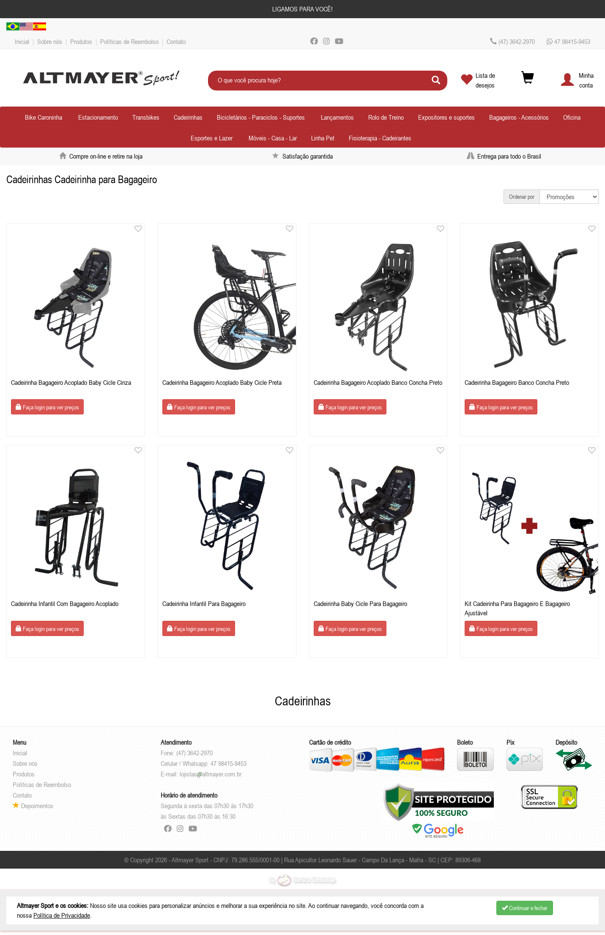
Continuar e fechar (525, 908)
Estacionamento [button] (98, 117)
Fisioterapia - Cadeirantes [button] (380, 138)
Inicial (22, 41)
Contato (176, 41)
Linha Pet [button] (322, 138)
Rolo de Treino (386, 117)
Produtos (81, 41)
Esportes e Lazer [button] (212, 138)
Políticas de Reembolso (129, 41)
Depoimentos (33, 805)
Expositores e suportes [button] (446, 117)
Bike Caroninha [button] (43, 117)
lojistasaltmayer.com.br (210, 774)
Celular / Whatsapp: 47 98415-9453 (203, 763)
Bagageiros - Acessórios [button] (519, 117)
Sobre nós (49, 41)
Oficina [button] (571, 117)
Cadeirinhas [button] (188, 117)
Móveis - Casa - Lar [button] (273, 138)
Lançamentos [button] (337, 117)
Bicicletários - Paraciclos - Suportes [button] (261, 117)
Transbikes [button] (145, 117)
